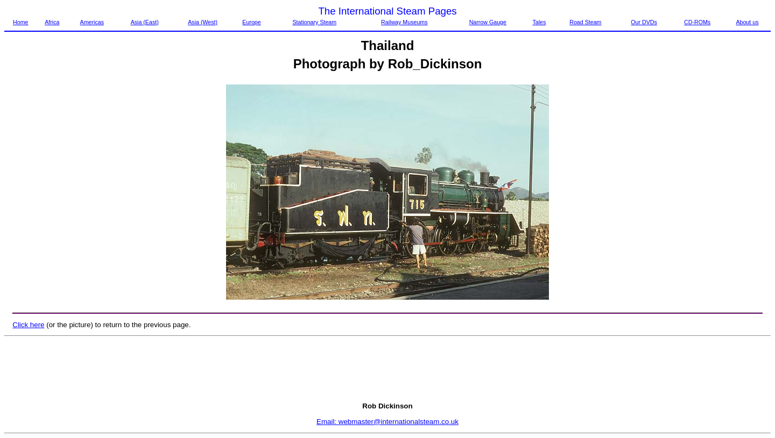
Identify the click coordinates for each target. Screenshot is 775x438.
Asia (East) (145, 22)
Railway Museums (404, 22)
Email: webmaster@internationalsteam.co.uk (387, 422)
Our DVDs (644, 22)
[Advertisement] (387, 369)
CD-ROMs (697, 22)
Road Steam (585, 22)
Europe (251, 22)
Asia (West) (202, 22)
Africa (52, 22)
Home (20, 22)
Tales (539, 22)
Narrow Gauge (487, 22)
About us (747, 22)
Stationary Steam (314, 22)
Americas (92, 22)
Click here (28, 325)
